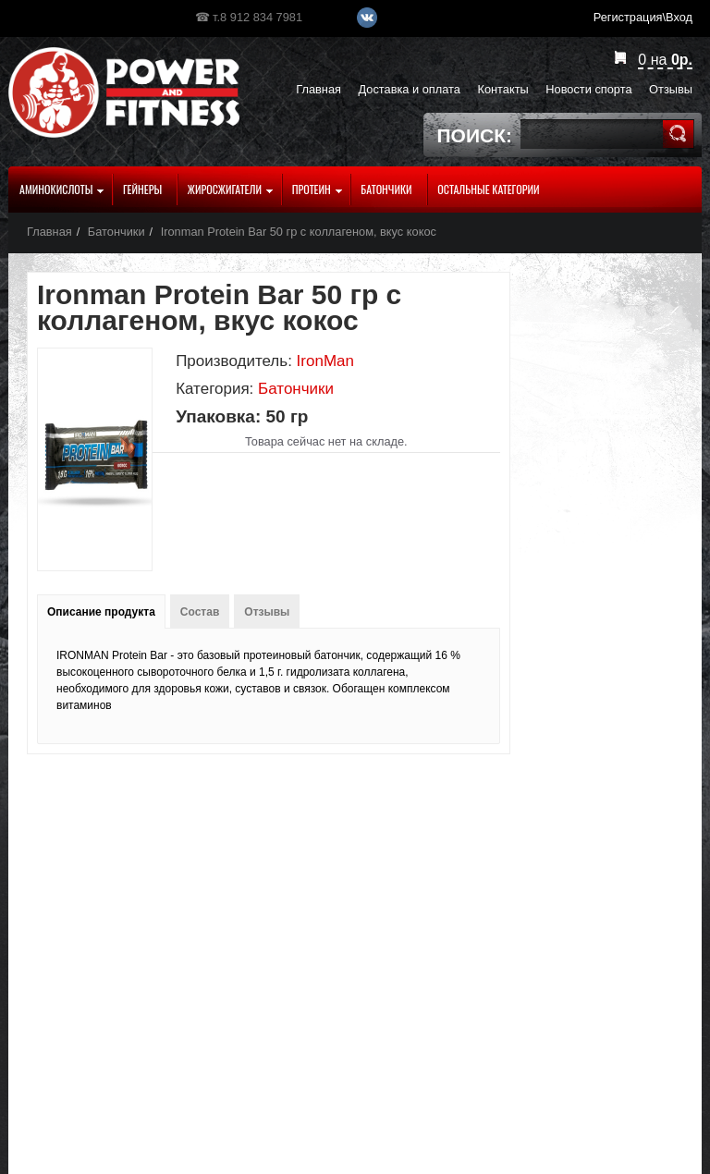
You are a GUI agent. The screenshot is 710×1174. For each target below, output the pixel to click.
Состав (199, 611)
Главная (49, 231)
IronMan (325, 361)
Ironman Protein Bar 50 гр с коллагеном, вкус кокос (298, 231)
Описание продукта (101, 611)
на (665, 59)
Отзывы (266, 611)
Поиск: (475, 135)
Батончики (116, 231)
